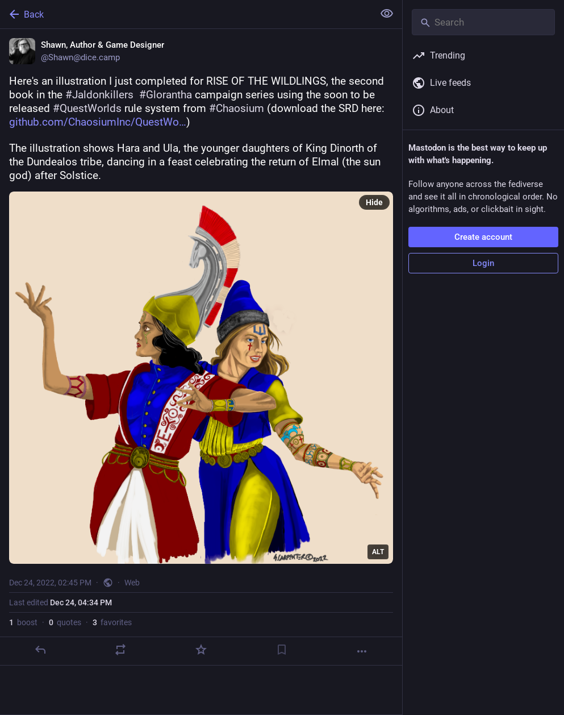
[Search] (483, 22)
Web (132, 582)
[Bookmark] (282, 649)
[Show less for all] (386, 13)
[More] (362, 651)
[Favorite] (201, 649)
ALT (378, 552)
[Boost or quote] (120, 649)
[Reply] (40, 649)
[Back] (185, 14)
